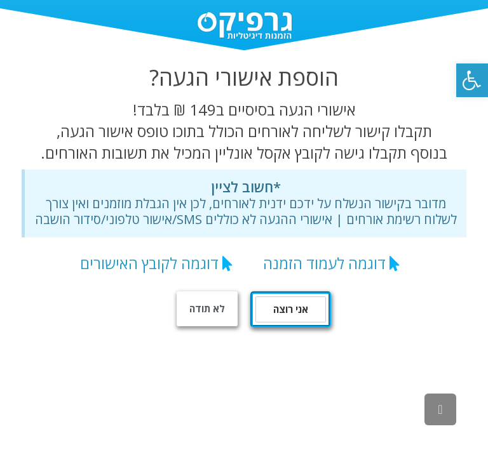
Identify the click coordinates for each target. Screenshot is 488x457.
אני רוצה (290, 309)
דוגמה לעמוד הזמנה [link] (324, 263)
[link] (472, 80)
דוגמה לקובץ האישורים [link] (149, 263)
